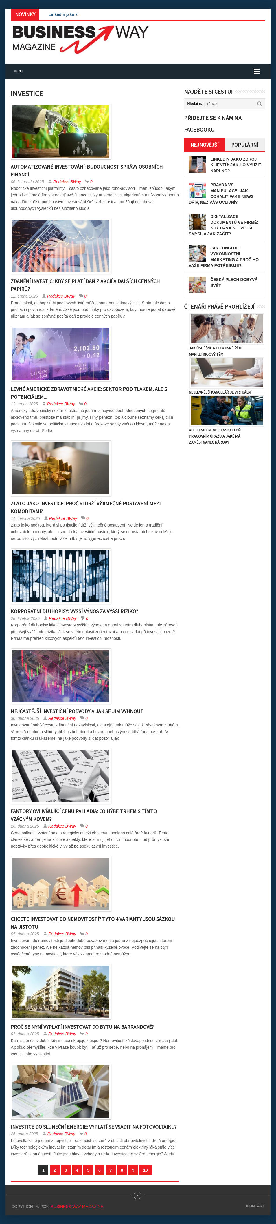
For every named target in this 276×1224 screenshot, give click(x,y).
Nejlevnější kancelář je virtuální (220, 392)
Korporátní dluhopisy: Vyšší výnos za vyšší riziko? (74, 611)
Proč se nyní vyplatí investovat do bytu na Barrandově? (82, 1026)
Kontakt (255, 1206)
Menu (18, 71)
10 (145, 1170)
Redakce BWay (67, 181)
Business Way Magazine (77, 1206)
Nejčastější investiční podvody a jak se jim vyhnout (77, 711)
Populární (244, 144)
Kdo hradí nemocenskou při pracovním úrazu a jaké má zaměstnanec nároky (215, 436)
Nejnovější (204, 144)
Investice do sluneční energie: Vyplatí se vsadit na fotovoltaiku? (93, 1126)
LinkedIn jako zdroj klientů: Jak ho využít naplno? (235, 165)
